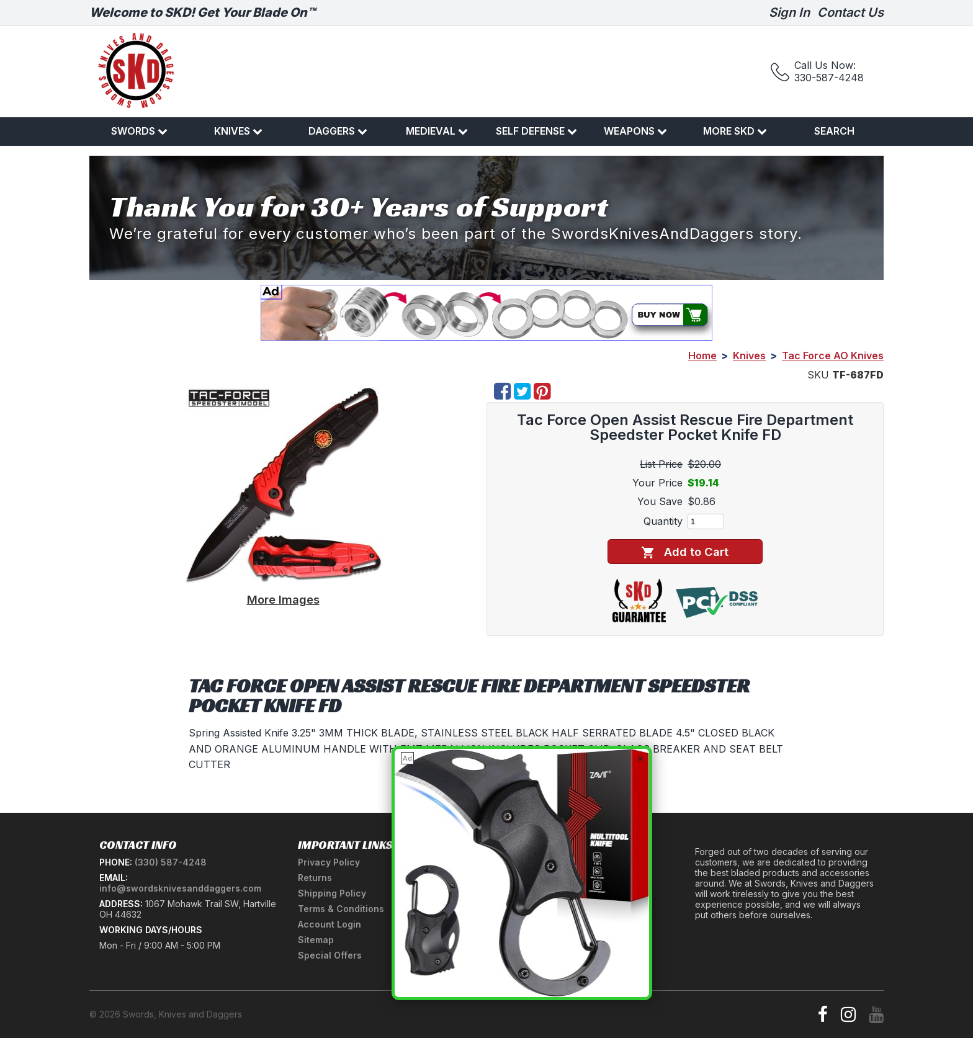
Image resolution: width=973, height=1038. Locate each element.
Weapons (635, 131)
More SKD (735, 131)
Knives (238, 131)
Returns (315, 877)
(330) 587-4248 (171, 862)
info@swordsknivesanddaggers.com (180, 888)
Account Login (329, 924)
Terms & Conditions (341, 908)
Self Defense (536, 131)
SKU (818, 375)
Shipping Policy (332, 893)
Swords (139, 131)
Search (834, 131)
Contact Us (850, 12)
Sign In (789, 12)
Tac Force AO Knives (833, 355)
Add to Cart (685, 552)
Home (702, 355)
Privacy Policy (329, 862)
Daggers (337, 131)
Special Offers (330, 955)
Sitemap (316, 939)
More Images (283, 599)
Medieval (437, 131)
